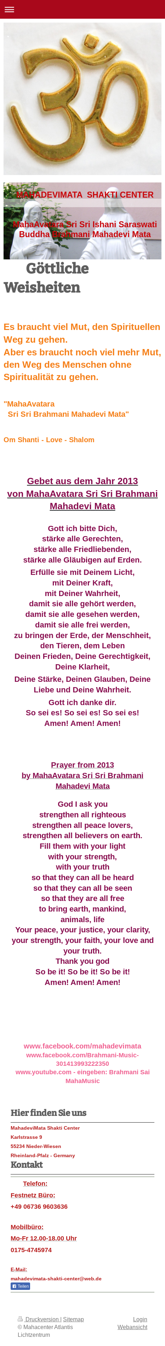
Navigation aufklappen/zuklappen (82, 9)
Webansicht (132, 1327)
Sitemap (73, 1319)
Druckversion (39, 1319)
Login (140, 1319)
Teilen (20, 1286)
